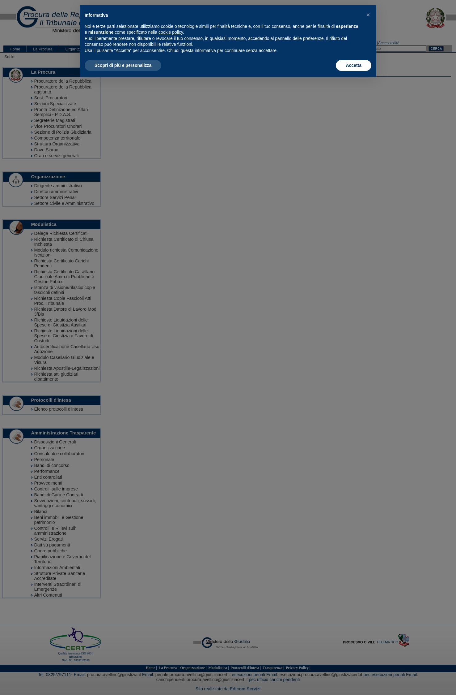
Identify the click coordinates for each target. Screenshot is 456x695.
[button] (368, 15)
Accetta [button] (353, 65)
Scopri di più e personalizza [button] (123, 65)
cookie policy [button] (170, 32)
